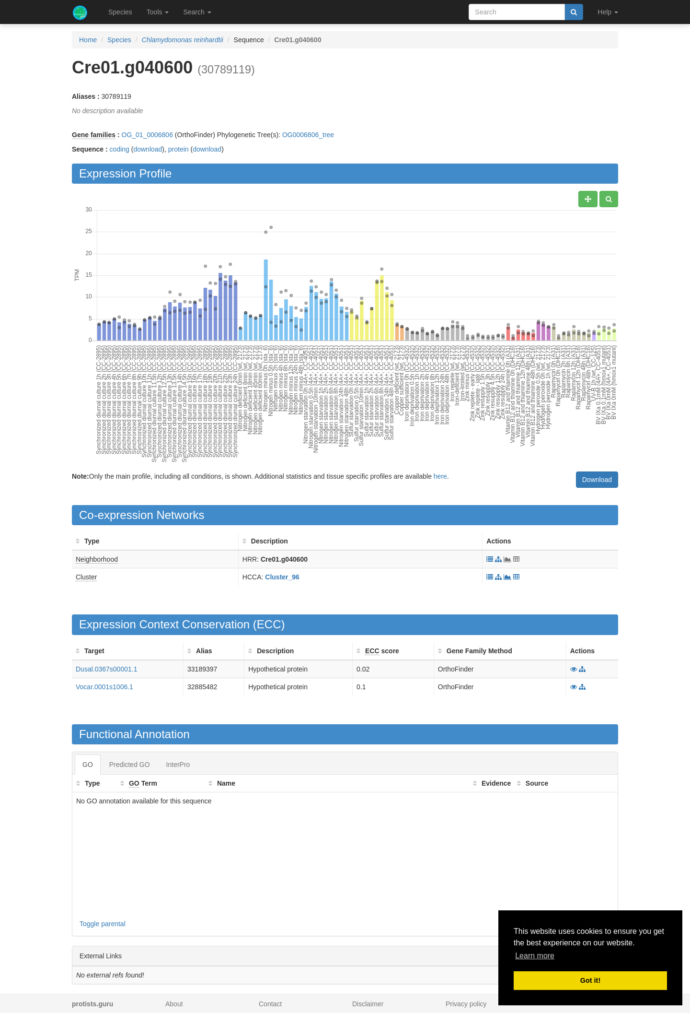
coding (119, 149)
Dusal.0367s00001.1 (106, 669)
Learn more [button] (534, 956)
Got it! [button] (590, 980)
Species (120, 12)
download (147, 149)
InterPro (178, 764)
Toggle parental (103, 924)
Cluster (86, 577)
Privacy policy (466, 1004)
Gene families (93, 135)
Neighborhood (97, 559)
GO (87, 764)
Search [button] (197, 12)
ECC (269, 624)
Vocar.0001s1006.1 (104, 687)
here (440, 476)
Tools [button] (158, 12)
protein (178, 149)
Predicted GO (129, 764)
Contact (270, 1004)
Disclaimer (367, 1004)
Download (597, 479)
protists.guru (92, 1004)
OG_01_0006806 (147, 135)
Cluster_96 (282, 577)
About (174, 1004)
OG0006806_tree (308, 135)
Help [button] (608, 12)
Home (88, 40)
